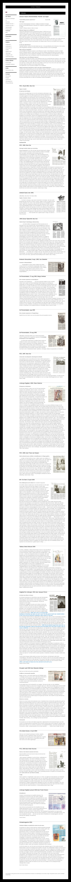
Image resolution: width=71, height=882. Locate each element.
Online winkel (9, 60)
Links (7, 68)
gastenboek (8, 79)
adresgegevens (9, 81)
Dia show (8, 22)
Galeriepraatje (9, 27)
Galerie (8, 42)
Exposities (8, 36)
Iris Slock (33, 6)
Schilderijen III (9, 48)
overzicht (8, 38)
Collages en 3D (9, 54)
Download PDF (22, 142)
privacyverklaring (9, 83)
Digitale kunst (9, 51)
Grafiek (7, 49)
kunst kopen (8, 62)
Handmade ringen (10, 56)
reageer (7, 77)
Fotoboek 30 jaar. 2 (10, 25)
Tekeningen (8, 53)
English (6, 12)
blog (6, 32)
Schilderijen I (8, 44)
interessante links (9, 70)
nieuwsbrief (8, 76)
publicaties (8, 30)
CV (6, 20)
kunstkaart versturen (10, 64)
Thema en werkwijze (10, 18)
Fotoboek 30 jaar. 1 (10, 23)
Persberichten (9, 29)
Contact (8, 74)
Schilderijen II (8, 46)
